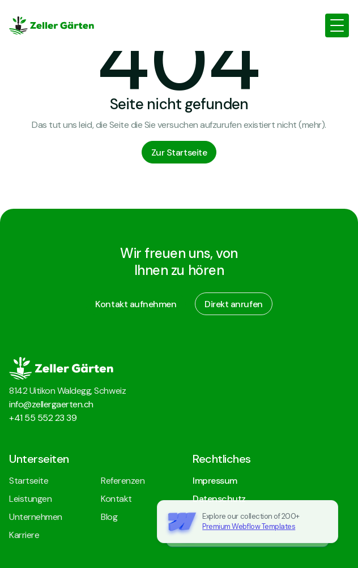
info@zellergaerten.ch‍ (51, 404)
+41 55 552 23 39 (42, 418)
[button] (337, 25)
